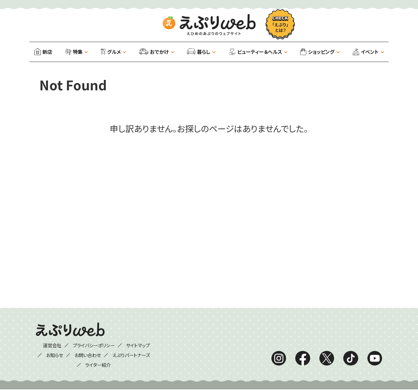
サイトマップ (142, 345)
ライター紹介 (98, 365)
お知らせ (50, 355)
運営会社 (47, 345)
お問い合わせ (87, 355)
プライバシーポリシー (93, 345)
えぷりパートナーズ (134, 355)
